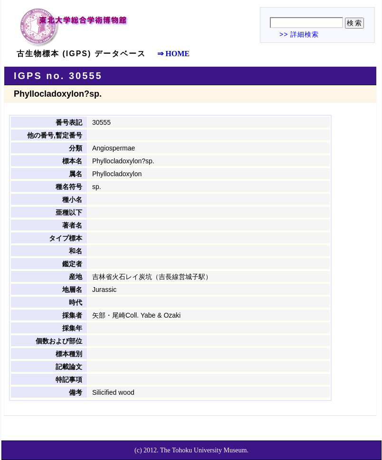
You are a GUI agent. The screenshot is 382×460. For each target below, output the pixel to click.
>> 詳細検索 (299, 34)
